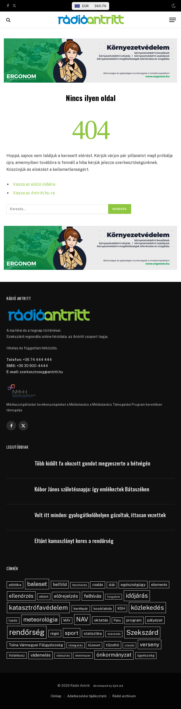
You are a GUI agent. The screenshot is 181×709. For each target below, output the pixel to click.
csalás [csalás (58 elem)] (97, 585)
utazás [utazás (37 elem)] (129, 645)
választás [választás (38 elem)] (63, 655)
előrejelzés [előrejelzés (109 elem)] (66, 596)
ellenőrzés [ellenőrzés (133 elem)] (21, 596)
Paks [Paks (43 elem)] (117, 620)
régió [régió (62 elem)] (54, 633)
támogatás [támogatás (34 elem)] (76, 645)
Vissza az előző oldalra (34, 184)
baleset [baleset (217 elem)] (37, 583)
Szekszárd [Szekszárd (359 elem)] (142, 632)
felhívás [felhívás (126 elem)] (92, 596)
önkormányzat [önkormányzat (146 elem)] (113, 655)
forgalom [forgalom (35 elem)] (113, 596)
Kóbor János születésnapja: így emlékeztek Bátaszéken (92, 489)
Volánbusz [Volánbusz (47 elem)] (17, 655)
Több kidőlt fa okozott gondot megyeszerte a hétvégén (92, 463)
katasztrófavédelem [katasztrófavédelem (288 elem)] (38, 607)
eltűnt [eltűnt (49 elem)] (43, 597)
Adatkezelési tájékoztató (87, 696)
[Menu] (172, 20)
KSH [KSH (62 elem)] (121, 608)
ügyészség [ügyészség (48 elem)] (145, 655)
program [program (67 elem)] (134, 620)
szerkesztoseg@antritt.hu (41, 372)
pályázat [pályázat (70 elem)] (155, 620)
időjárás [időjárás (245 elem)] (137, 595)
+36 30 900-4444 (32, 366)
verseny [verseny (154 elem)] (149, 644)
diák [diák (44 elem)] (112, 585)
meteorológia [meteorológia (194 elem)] (40, 619)
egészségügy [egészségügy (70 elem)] (133, 584)
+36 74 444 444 (37, 360)
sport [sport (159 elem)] (71, 633)
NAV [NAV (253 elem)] (82, 619)
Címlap (56, 696)
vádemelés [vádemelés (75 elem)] (40, 655)
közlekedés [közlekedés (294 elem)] (147, 607)
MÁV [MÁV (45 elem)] (66, 620)
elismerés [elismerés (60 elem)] (159, 584)
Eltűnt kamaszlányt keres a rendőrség (74, 541)
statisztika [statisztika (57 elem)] (93, 634)
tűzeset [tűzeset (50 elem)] (94, 645)
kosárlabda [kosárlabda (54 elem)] (103, 608)
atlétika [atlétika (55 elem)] (15, 585)
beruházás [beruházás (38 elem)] (79, 585)
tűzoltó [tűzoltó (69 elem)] (112, 644)
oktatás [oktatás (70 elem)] (101, 620)
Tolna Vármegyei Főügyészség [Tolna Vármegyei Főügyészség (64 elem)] (36, 645)
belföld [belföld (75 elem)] (60, 584)
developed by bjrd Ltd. (108, 685)
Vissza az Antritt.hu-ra (34, 193)
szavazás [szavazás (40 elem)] (113, 634)
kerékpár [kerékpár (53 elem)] (81, 608)
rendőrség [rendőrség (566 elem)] (26, 632)
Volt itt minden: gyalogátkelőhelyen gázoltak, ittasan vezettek (100, 515)
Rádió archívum (124, 696)
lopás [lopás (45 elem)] (13, 620)
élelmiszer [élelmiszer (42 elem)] (83, 655)
